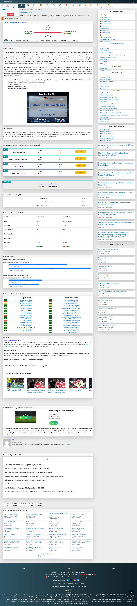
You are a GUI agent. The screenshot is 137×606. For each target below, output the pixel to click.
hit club (17, 601)
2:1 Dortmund (71, 315)
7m (53, 597)
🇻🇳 (95, 574)
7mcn (42, 597)
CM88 (52, 601)
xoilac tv (119, 601)
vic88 (54, 599)
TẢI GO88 (116, 595)
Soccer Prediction (58, 574)
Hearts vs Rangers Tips (105, 317)
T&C (54, 583)
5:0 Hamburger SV (71, 326)
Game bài (117, 597)
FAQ (69, 40)
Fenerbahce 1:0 (26, 314)
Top (131, 593)
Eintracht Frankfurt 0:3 (71, 317)
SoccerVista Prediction (76, 603)
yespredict (119, 599)
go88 (103, 597)
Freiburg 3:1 (26, 326)
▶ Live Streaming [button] (25, 417)
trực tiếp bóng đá (59, 603)
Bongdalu (58, 597)
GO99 (30, 599)
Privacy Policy (72, 583)
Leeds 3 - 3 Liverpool (55, 541)
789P (35, 599)
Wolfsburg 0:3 (26, 315)
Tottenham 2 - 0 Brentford (34, 547)
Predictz (86, 603)
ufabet (25, 599)
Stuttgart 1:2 (71, 332)
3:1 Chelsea (71, 324)
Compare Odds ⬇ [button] (80, 152)
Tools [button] (45, 1)
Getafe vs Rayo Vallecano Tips (107, 308)
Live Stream (63, 40)
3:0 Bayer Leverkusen (71, 309)
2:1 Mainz (26, 312)
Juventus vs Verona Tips (105, 300)
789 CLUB (105, 599)
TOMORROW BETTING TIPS (117, 55)
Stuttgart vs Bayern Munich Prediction (15, 22)
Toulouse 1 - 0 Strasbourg (45, 553)
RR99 (59, 599)
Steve (14, 439)
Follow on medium (66, 444)
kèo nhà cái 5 (77, 601)
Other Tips (75, 40)
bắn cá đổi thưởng (67, 597)
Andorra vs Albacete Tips (105, 257)
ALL (6, 40)
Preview (11, 40)
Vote (32, 40)
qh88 (67, 595)
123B (67, 603)
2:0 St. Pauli (26, 324)
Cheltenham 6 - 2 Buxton (78, 514)
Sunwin (40, 599)
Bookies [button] (52, 1)
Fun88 (99, 599)
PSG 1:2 (71, 307)
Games (48, 40)
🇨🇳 (84, 574)
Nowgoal (48, 597)
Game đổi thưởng (16, 599)
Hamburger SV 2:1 (26, 300)
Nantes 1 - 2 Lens (54, 547)
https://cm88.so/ (34, 601)
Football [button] (17, 1)
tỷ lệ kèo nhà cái (7, 595)
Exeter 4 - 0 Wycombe (32, 522)
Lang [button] (132, 1)
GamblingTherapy (81, 586)
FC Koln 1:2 (26, 320)
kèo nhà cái (22, 595)
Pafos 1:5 (71, 319)
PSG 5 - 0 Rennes (76, 547)
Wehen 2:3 (71, 329)
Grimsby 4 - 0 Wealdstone (79, 522)
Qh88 (71, 595)
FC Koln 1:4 (71, 310)
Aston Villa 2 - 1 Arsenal (78, 534)
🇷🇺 (87, 574)
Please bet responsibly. (84, 576)
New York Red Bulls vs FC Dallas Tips (109, 283)
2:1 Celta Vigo (26, 322)
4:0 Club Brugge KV (71, 314)
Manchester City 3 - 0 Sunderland (81, 541)
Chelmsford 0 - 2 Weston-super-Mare (58, 514)
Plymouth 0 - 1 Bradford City (57, 534)
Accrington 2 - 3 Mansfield (34, 514)
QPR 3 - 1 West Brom (10, 514)
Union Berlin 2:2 (71, 305)
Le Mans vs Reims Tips (105, 274)
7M (111, 595)
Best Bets (18, 40)
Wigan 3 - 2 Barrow (9, 534)
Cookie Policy (62, 583)
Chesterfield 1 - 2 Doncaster (12, 522)
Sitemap (81, 583)
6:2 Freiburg (71, 303)
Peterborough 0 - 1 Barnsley (12, 528)
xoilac (124, 601)
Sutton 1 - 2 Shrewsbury (56, 528)
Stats (37, 40)
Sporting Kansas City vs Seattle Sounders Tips (112, 291)
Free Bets (54, 40)
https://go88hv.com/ (20, 597)
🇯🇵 (90, 574)
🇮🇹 (76, 574)
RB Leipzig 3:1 (26, 309)
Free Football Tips (46, 574)
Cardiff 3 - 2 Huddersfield (33, 534)
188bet (48, 595)
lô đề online (109, 597)
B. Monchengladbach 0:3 (71, 312)
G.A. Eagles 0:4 (26, 302)
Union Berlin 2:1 (26, 331)
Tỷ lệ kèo (7, 599)
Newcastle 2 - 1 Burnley (11, 547)
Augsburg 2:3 (71, 327)
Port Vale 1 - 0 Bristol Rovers (35, 528)
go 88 (84, 599)
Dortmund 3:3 (26, 303)
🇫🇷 (79, 574)
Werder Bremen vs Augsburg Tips (108, 249)
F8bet (43, 601)
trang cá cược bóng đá (89, 601)
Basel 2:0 (26, 319)
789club (5, 601)
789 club (11, 601)
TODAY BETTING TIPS (117, 44)
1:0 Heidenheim (26, 317)
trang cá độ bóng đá (103, 601)
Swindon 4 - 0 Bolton (77, 528)
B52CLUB (123, 595)
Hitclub (124, 597)
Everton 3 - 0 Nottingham (34, 541)
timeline (31, 353)
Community (32, 1)
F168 (81, 595)
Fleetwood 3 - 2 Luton (55, 522)
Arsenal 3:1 (71, 302)
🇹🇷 (82, 574)
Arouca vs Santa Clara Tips (106, 325)
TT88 (64, 599)
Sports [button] (24, 1)
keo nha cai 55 (47, 599)
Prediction (25, 40)
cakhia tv (112, 601)
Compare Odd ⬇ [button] (81, 165)
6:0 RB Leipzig (71, 331)
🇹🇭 (92, 574)
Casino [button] (39, 1)
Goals (42, 40)
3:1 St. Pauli (71, 300)
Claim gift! (10, 14)
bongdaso (29, 595)
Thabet (53, 595)
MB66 (76, 595)
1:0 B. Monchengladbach (26, 329)
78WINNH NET (104, 595)
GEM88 (30, 597)
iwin (128, 595)
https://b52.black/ (7, 597)
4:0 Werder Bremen (71, 320)
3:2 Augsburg (26, 305)
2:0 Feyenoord (26, 307)
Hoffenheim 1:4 (71, 322)
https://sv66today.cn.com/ (64, 601)
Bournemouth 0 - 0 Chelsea (12, 541)
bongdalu (36, 595)
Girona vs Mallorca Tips (105, 266)
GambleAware (70, 586)
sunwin (42, 595)
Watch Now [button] (53, 423)
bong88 (15, 595)
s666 (58, 595)
